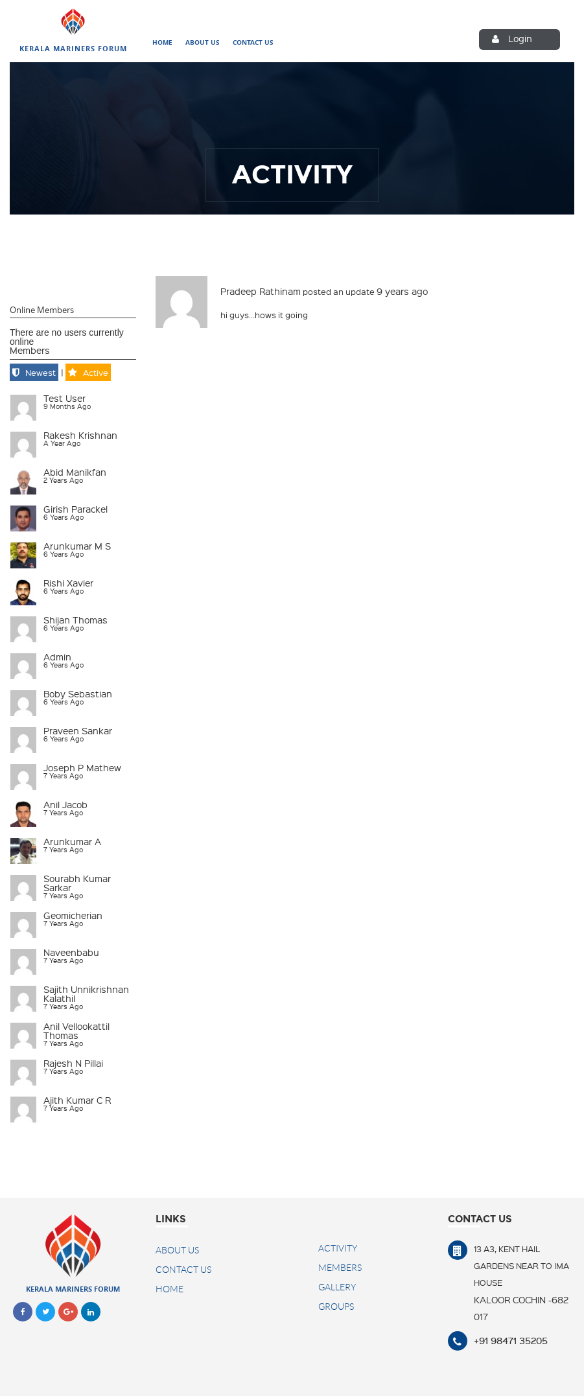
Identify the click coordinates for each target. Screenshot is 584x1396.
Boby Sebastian (77, 693)
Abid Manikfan (74, 472)
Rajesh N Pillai (73, 1063)
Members (30, 350)
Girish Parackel (75, 509)
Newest (40, 372)
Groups (336, 1306)
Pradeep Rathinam (260, 291)
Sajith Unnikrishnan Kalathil (86, 993)
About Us (202, 43)
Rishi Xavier (68, 582)
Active (95, 372)
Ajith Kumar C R (77, 1100)
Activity (337, 1248)
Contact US (183, 1269)
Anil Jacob (65, 804)
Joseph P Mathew (82, 767)
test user (64, 398)
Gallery (337, 1287)
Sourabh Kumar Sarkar (77, 882)
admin (57, 656)
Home (162, 43)
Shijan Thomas (75, 619)
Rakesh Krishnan (80, 435)
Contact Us (253, 43)
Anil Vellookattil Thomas (76, 1030)
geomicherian (72, 915)
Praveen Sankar (77, 730)
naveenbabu (71, 952)
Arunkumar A (72, 841)
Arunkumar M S (77, 546)
